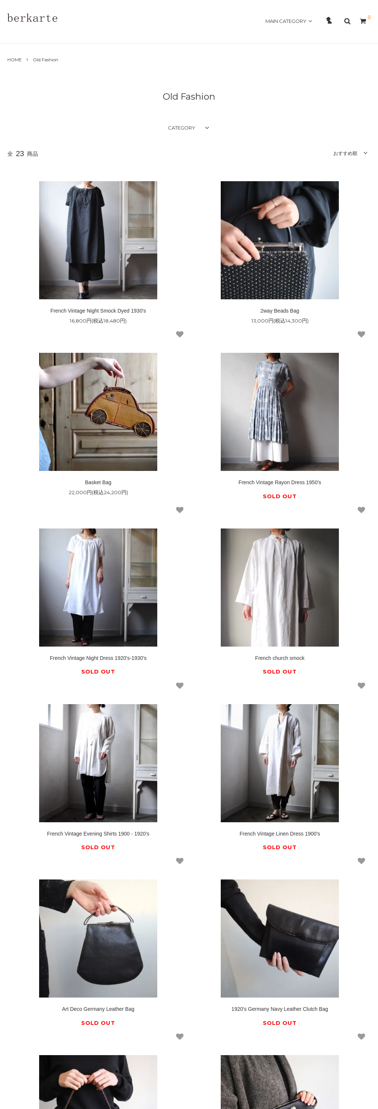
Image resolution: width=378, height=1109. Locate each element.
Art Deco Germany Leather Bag (310, 609)
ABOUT (41, 34)
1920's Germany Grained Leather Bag (189, 769)
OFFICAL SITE (342, 34)
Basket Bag (310, 293)
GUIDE (105, 34)
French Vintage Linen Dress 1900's (189, 609)
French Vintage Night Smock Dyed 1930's (68, 293)
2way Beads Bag (188, 293)
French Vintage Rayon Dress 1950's (68, 449)
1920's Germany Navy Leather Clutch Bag (68, 769)
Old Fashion (45, 59)
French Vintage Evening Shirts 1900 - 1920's (68, 609)
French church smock (310, 449)
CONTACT (134, 34)
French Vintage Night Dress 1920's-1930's (189, 449)
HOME (15, 34)
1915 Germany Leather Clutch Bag (310, 769)
